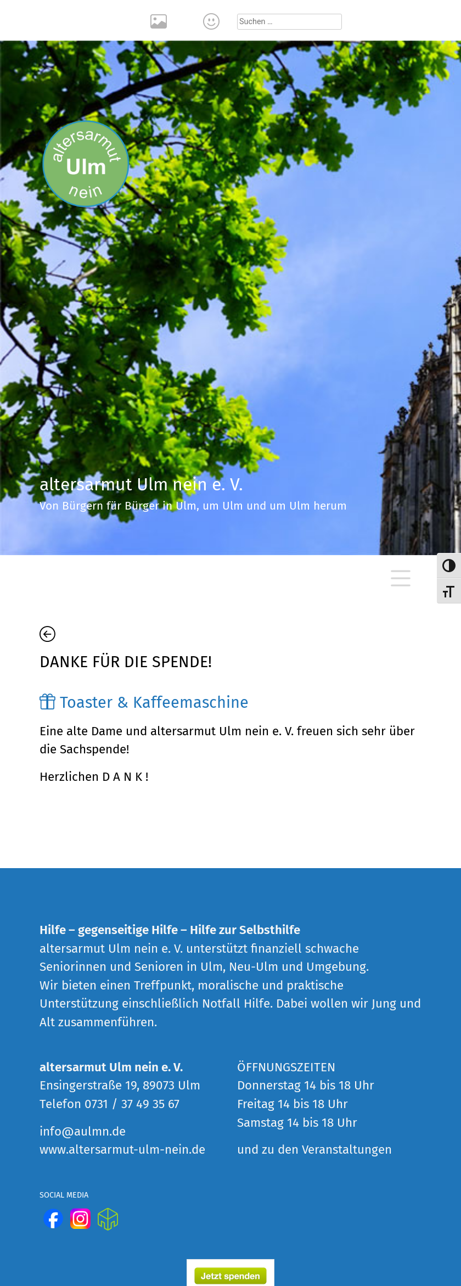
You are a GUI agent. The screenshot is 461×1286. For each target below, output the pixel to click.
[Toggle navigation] (400, 578)
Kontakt (213, 20)
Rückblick (160, 20)
